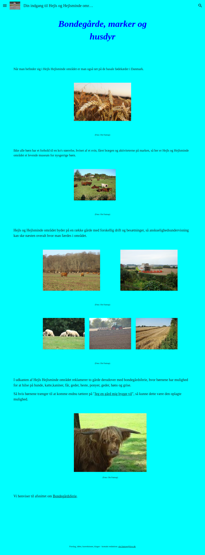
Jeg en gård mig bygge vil (113, 394)
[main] (102, 30)
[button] (5, 5)
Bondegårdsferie (65, 496)
